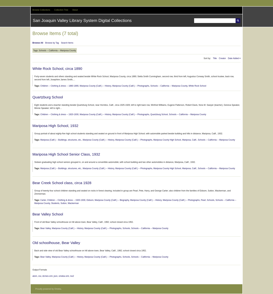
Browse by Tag (52, 43)
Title (215, 58)
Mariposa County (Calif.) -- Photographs (130, 86)
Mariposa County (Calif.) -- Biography (112, 200)
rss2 (72, 276)
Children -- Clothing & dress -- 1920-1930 (59, 114)
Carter (43, 200)
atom (34, 276)
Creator (222, 58)
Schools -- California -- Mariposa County (169, 86)
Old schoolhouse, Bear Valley (56, 243)
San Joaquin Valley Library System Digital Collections (82, 20)
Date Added (233, 58)
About (75, 10)
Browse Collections (41, 10)
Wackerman (73, 203)
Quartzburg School (47, 97)
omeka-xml (64, 276)
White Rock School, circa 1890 (57, 69)
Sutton (64, 203)
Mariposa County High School (167, 140)
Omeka (57, 289)
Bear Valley (45, 228)
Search (238, 20)
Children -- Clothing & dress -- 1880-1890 (59, 86)
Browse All (37, 43)
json (55, 276)
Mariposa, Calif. (189, 140)
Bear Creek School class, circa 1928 (61, 183)
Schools (210, 200)
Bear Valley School (47, 214)
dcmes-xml (47, 276)
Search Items (67, 43)
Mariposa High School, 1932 (55, 126)
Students (55, 203)
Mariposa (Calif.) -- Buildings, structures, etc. (61, 140)
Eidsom (90, 200)
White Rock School (197, 86)
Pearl (203, 200)
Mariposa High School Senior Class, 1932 (66, 154)
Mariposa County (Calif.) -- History (95, 86)
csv (39, 276)
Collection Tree (61, 10)
